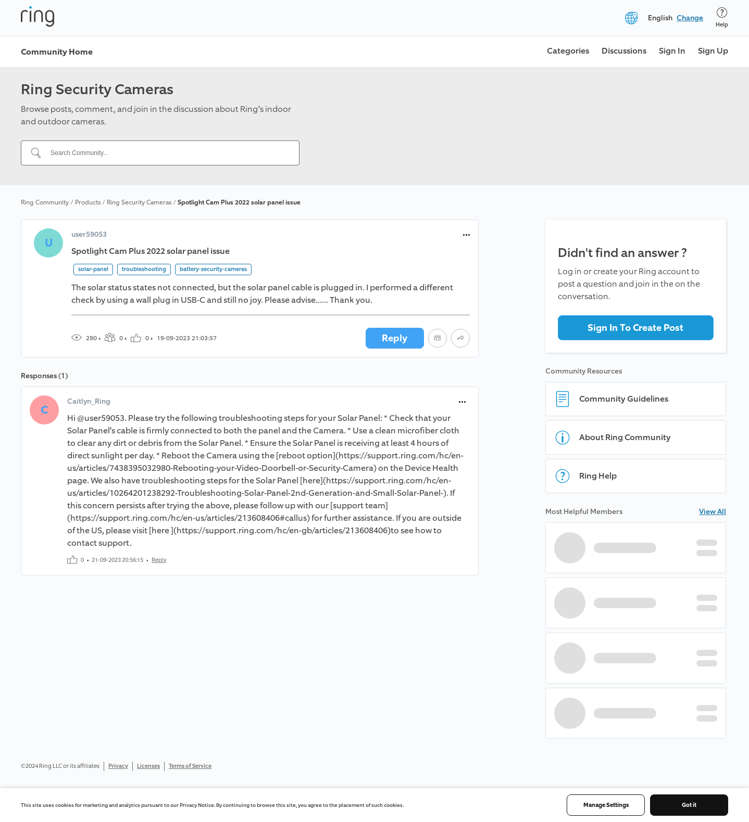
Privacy (118, 766)
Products (88, 202)
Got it (689, 805)
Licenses (148, 766)
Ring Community (45, 202)
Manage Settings (606, 805)
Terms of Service (190, 766)
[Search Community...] (166, 153)
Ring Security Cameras (139, 202)
